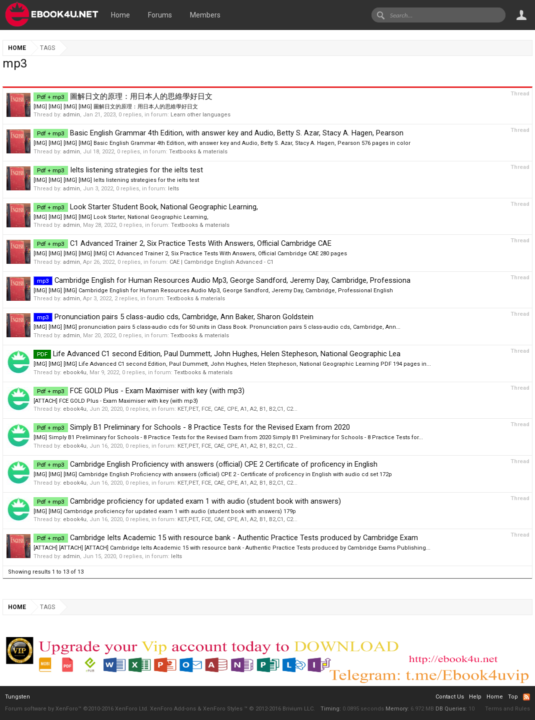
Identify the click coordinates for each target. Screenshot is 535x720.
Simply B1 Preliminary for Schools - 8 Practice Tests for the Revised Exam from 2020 (192, 427)
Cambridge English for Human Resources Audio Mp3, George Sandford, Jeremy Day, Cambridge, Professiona (222, 280)
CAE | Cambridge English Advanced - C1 (222, 262)
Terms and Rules (507, 709)
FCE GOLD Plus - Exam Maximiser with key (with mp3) (139, 390)
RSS (526, 697)
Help (475, 697)
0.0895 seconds (363, 709)
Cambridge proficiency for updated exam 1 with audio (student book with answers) (187, 501)
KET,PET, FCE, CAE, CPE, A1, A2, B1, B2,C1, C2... (238, 409)
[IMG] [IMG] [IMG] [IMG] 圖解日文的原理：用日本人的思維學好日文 (116, 106)
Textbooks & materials (198, 151)
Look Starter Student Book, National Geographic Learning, (146, 206)
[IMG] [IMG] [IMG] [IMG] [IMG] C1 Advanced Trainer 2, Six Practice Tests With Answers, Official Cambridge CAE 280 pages (190, 253)
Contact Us (450, 697)
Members (205, 15)
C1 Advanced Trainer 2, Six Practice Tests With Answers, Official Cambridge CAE (183, 243)
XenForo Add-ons (173, 709)
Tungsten (17, 697)
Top (513, 697)
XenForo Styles (222, 709)
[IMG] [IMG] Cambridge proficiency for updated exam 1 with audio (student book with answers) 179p (165, 511)
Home (120, 15)
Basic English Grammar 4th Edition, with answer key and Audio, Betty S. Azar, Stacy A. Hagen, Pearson (219, 132)
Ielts (173, 188)
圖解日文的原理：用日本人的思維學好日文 (123, 96)
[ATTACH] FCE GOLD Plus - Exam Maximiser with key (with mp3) (116, 401)
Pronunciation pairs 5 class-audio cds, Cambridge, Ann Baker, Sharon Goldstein (174, 316)
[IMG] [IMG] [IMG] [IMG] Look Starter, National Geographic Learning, (121, 217)
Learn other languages (200, 114)
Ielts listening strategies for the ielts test (118, 169)
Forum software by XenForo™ (76, 709)
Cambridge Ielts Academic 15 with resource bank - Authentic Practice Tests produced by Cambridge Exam (226, 537)
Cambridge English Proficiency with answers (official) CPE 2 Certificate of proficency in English (206, 464)
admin (71, 114)
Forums (160, 15)
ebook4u (74, 372)
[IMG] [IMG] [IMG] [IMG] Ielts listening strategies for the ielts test (116, 180)
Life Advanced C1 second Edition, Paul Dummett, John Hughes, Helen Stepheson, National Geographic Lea (217, 353)
